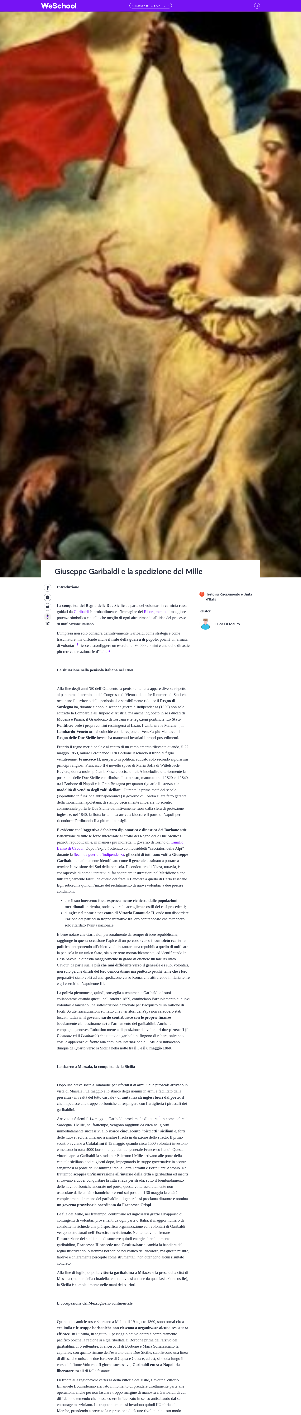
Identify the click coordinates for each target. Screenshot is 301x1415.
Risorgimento (155, 611)
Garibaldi (81, 611)
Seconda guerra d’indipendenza (99, 854)
